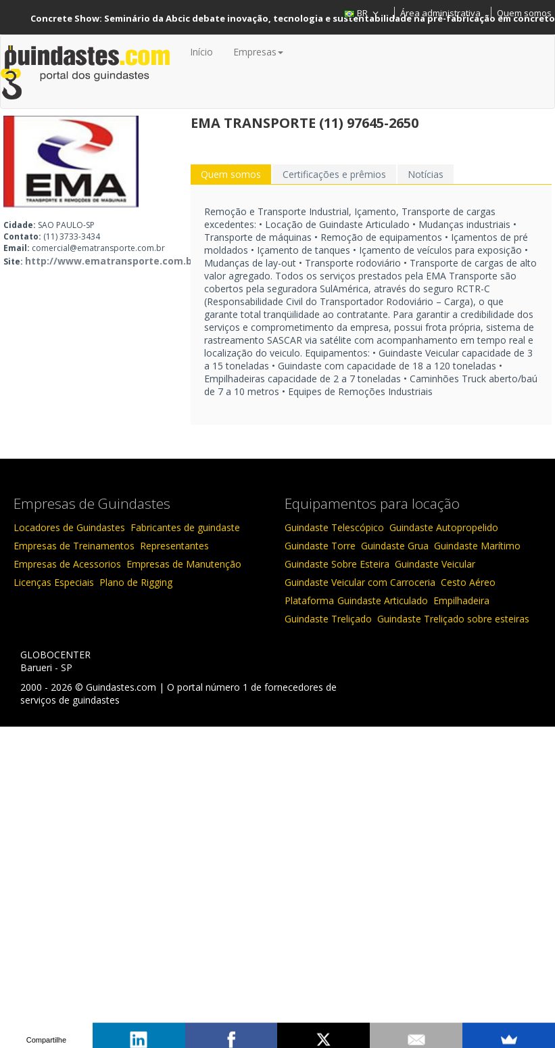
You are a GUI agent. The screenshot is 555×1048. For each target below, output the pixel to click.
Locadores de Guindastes (69, 527)
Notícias (425, 174)
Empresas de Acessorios (67, 563)
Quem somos (524, 13)
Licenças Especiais (54, 582)
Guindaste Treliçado (328, 618)
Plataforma (309, 600)
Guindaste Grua (395, 545)
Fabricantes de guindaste (185, 527)
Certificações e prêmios (334, 174)
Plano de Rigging (135, 582)
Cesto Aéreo (468, 582)
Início (201, 51)
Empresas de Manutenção (183, 563)
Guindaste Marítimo (477, 545)
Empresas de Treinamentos (74, 545)
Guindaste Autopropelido (443, 527)
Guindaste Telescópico (334, 527)
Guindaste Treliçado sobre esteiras (453, 618)
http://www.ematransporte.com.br (110, 260)
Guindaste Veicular (435, 563)
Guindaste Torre (320, 545)
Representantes (174, 545)
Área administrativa (440, 13)
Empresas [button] (258, 51)
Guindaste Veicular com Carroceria (360, 582)
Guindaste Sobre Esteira (337, 563)
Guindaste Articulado (382, 600)
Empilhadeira (461, 600)
